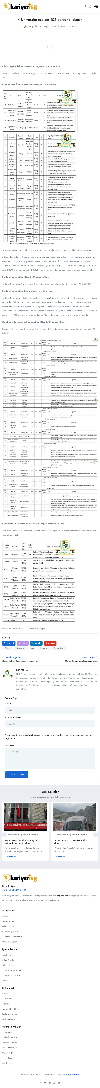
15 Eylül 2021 (48, 26)
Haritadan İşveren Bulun (12, 931)
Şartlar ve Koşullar (9, 1014)
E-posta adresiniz (13, 717)
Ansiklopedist (7, 1063)
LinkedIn (36, 643)
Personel (43, 648)
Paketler (5, 980)
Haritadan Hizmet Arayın (12, 936)
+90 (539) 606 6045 (14, 890)
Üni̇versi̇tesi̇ (59, 648)
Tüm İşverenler (8, 954)
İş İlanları (61, 26)
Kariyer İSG (22, 670)
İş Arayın (5, 916)
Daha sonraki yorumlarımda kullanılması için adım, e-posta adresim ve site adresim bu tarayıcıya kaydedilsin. (48, 737)
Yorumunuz (10, 745)
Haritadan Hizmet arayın (12, 975)
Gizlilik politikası (8, 1019)
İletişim (5, 993)
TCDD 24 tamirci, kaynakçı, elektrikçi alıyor (72, 842)
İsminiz (8, 703)
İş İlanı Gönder (8, 960)
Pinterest (50, 643)
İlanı (32, 648)
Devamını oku (11, 856)
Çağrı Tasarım (72, 1074)
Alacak (7, 648)
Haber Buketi (7, 1058)
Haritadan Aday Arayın (11, 970)
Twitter (22, 643)
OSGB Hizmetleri (9, 1047)
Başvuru (20, 648)
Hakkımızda (7, 998)
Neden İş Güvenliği (10, 1037)
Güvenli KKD (7, 1052)
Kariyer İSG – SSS (10, 1009)
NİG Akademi (7, 1032)
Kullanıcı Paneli (8, 926)
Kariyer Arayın (8, 921)
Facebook (9, 643)
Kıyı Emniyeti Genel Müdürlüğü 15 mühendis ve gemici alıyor (21, 842)
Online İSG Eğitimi (9, 941)
